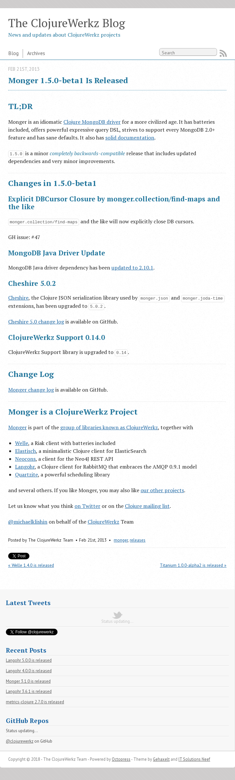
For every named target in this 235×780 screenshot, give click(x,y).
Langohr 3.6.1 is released (29, 691)
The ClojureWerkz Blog (66, 22)
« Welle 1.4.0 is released (31, 565)
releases (137, 540)
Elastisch (25, 451)
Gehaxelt (161, 759)
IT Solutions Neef (194, 759)
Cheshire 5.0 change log (36, 321)
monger (121, 540)
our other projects (162, 490)
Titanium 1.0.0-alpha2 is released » (193, 565)
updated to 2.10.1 (132, 267)
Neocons (25, 458)
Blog (13, 53)
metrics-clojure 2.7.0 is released (35, 702)
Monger (17, 427)
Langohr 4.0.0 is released (29, 671)
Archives (36, 53)
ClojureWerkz (103, 521)
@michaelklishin (27, 521)
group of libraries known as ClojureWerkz (109, 427)
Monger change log (31, 389)
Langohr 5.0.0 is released (29, 660)
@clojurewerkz (19, 741)
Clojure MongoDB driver (92, 121)
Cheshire (18, 297)
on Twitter (87, 506)
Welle (21, 443)
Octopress (121, 759)
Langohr (25, 466)
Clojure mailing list (147, 506)
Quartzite (26, 474)
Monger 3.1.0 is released (28, 681)
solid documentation (129, 137)
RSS (223, 53)
